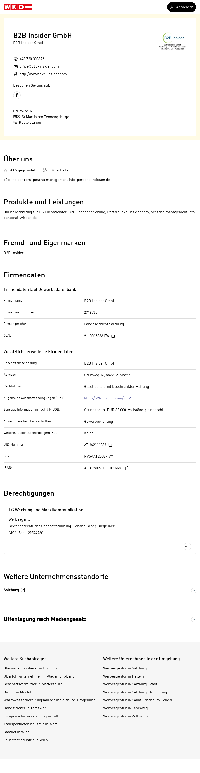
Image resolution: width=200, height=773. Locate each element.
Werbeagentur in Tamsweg (125, 708)
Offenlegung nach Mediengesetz (45, 619)
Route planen (27, 122)
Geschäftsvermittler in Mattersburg (33, 684)
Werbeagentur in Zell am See (127, 716)
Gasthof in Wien (17, 732)
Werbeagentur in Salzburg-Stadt (130, 684)
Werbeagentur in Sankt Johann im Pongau (138, 700)
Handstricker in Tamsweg (25, 708)
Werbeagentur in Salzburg (125, 668)
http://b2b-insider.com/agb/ (107, 398)
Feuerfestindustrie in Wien (26, 740)
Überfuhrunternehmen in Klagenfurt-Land (39, 676)
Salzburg (14, 590)
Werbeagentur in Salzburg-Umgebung (135, 692)
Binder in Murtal (17, 692)
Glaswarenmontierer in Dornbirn (31, 668)
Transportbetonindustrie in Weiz (30, 724)
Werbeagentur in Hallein (123, 676)
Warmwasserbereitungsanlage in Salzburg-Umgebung (49, 700)
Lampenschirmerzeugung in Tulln (32, 716)
